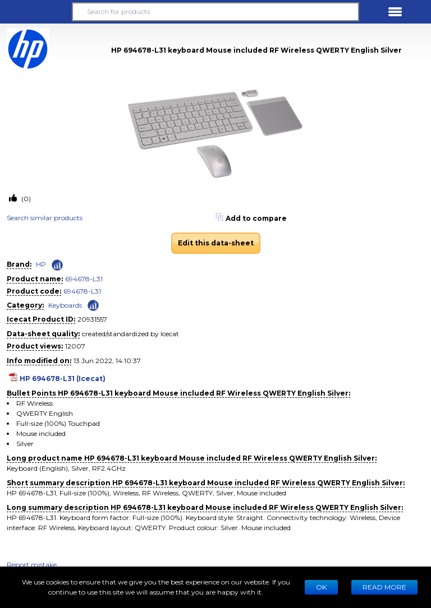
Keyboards (65, 305)
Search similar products (44, 218)
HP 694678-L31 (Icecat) (63, 378)
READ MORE (384, 587)
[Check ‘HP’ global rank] (57, 265)
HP (41, 264)
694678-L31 (84, 279)
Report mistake (32, 564)
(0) (25, 198)
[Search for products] (215, 12)
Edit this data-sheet (216, 243)
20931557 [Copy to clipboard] (92, 319)
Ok (321, 587)
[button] (36, 11)
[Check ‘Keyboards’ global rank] (93, 304)
